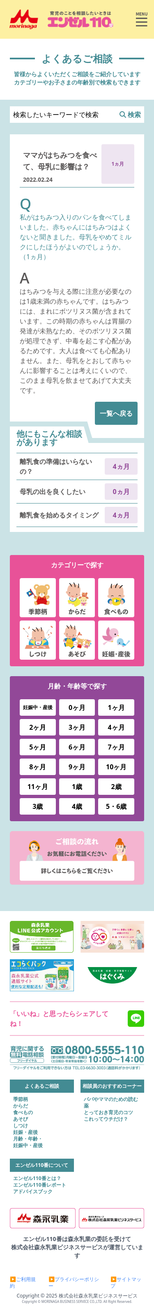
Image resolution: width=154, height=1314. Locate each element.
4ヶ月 (116, 727)
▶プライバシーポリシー (73, 1282)
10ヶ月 (116, 766)
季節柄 (20, 1099)
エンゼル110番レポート (39, 1185)
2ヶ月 (37, 727)
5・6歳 (116, 806)
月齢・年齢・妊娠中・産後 (28, 1142)
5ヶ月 (37, 747)
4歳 (77, 806)
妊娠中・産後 (38, 707)
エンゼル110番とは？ (37, 1178)
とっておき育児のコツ (108, 1112)
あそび (20, 1119)
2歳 (116, 786)
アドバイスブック (33, 1191)
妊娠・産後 (25, 1132)
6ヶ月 (77, 747)
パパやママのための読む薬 (111, 1102)
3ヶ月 (77, 727)
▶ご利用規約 (23, 1282)
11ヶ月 (38, 786)
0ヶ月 (77, 707)
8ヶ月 (37, 766)
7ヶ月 (116, 747)
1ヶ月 (116, 707)
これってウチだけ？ (106, 1119)
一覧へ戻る (116, 413)
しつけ (20, 1125)
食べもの (23, 1112)
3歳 (37, 806)
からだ (20, 1106)
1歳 (77, 786)
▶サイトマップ (125, 1282)
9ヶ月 (77, 766)
